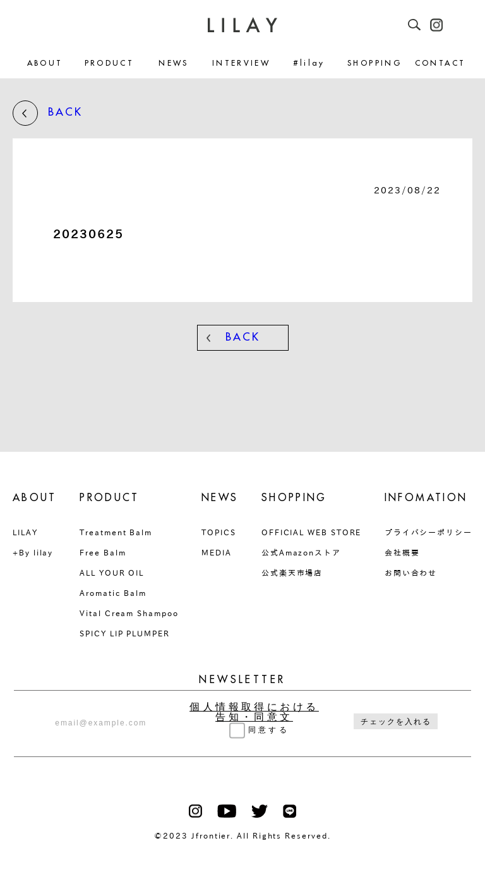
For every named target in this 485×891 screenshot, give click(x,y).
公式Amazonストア (301, 552)
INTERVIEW (241, 63)
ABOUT (45, 63)
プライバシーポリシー (428, 532)
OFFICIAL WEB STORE (311, 532)
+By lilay (33, 552)
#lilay (309, 63)
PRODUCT (110, 63)
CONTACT (440, 63)
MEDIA (216, 552)
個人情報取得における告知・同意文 (254, 712)
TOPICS (218, 532)
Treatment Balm (116, 532)
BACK (48, 113)
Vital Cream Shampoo (129, 613)
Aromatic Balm (113, 593)
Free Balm (103, 552)
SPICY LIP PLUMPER (125, 633)
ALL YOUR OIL (112, 572)
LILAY (25, 532)
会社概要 (402, 552)
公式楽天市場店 (292, 572)
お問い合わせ (411, 572)
